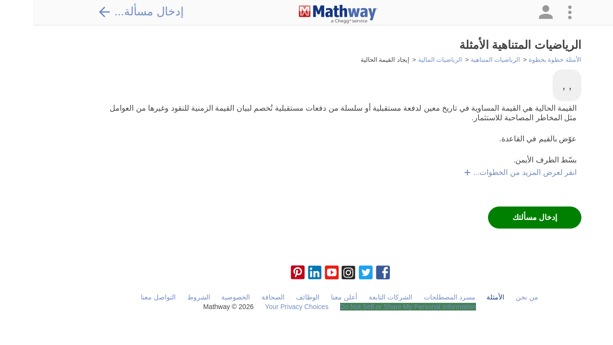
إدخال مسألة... (108, 11)
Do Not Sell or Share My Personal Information (375, 306)
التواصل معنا (125, 297)
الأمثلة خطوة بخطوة (522, 59)
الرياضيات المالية (407, 59)
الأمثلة (462, 297)
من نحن (494, 297)
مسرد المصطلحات (417, 297)
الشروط (165, 297)
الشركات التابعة (357, 297)
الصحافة (239, 297)
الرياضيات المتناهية (463, 59)
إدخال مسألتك (501, 217)
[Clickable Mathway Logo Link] (305, 14)
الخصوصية (202, 297)
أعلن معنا (311, 297)
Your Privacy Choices (263, 306)
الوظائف (274, 297)
